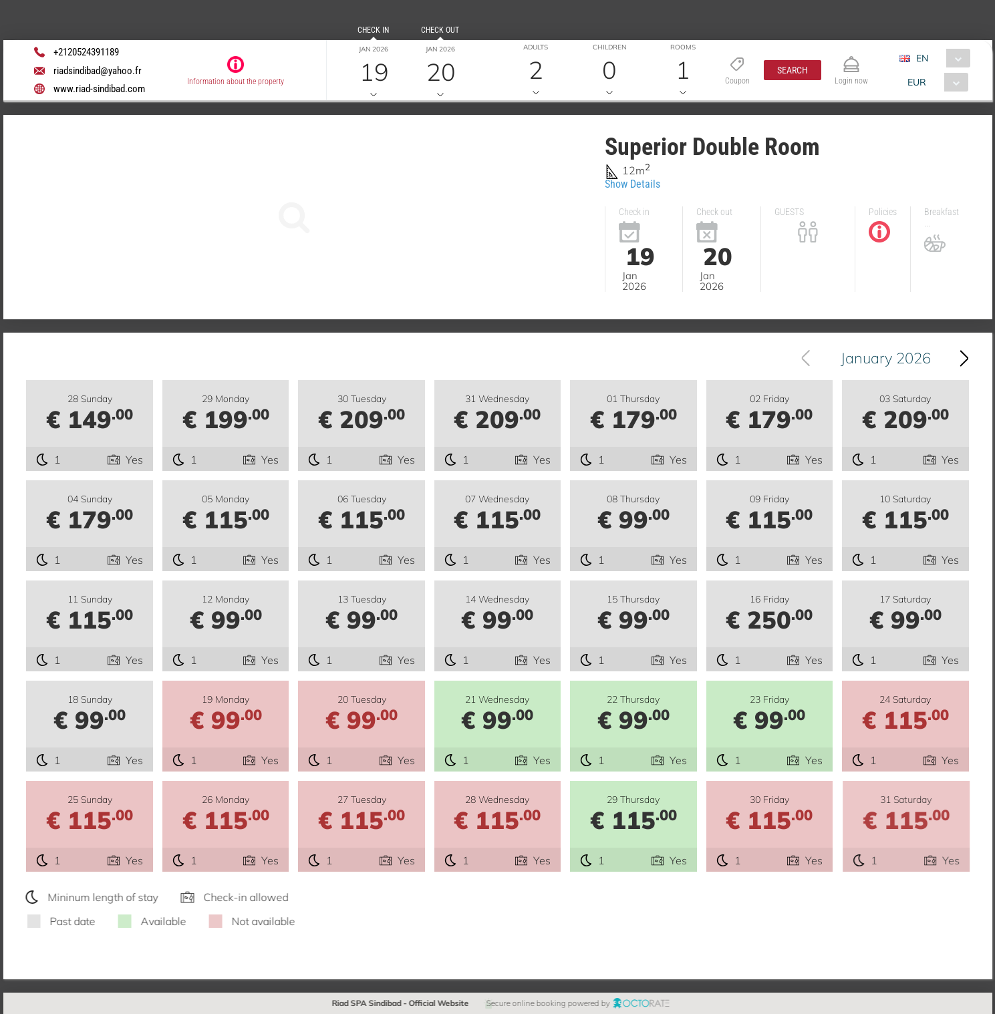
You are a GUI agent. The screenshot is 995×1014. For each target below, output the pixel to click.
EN (922, 58)
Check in (373, 30)
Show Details (632, 184)
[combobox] (940, 58)
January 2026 (886, 358)
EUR (916, 82)
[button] (792, 70)
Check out (440, 30)
